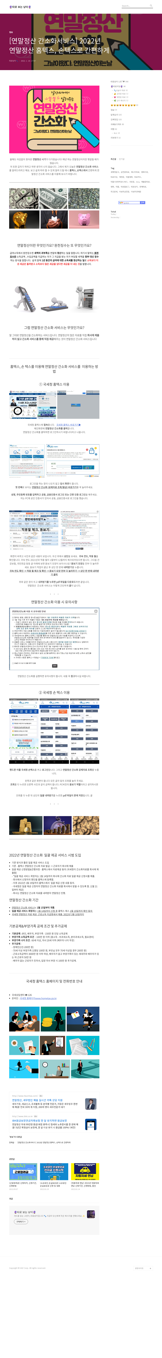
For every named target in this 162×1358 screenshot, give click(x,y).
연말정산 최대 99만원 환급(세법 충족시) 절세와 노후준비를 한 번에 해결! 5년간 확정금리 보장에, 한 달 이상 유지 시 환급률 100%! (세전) (45, 1165)
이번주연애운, (136, 227)
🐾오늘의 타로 (121, 90)
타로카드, (138, 212)
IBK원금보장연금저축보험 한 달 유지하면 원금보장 (39, 1160)
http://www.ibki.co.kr (22, 1156)
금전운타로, (125, 207)
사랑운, (132, 217)
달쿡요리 (116, 114)
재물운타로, (145, 217)
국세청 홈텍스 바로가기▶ (68, 424)
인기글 (121, 194)
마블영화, (129, 212)
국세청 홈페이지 (27, 998)
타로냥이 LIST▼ (119, 81)
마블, (118, 222)
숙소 (117, 133)
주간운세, (114, 227)
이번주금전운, (124, 227)
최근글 (113, 194)
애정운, (122, 212)
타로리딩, (114, 212)
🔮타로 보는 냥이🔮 (20, 7)
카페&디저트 (117, 124)
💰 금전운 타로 (121, 93)
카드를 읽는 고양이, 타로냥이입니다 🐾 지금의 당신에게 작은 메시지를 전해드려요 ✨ (49, 1255)
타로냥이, (134, 222)
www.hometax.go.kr (46, 998)
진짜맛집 (116, 119)
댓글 (11, 1238)
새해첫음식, (115, 207)
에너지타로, (135, 207)
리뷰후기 (116, 137)
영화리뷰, (144, 207)
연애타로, (143, 222)
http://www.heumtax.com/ (25, 1135)
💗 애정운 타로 (121, 97)
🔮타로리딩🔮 (118, 86)
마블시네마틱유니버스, (119, 217)
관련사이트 (139, 1307)
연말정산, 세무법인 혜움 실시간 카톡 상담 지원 (37, 1139)
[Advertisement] (54, 1108)
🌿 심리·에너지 (121, 100)
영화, (113, 222)
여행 (114, 129)
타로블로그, (125, 222)
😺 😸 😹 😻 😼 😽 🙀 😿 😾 (124, 105)
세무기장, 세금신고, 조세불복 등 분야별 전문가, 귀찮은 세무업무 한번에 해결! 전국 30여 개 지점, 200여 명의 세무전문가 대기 (45, 1145)
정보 (114, 109)
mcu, (138, 217)
